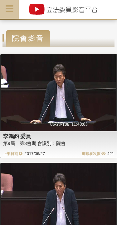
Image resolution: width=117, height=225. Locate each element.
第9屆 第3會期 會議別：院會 (34, 143)
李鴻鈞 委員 (17, 136)
